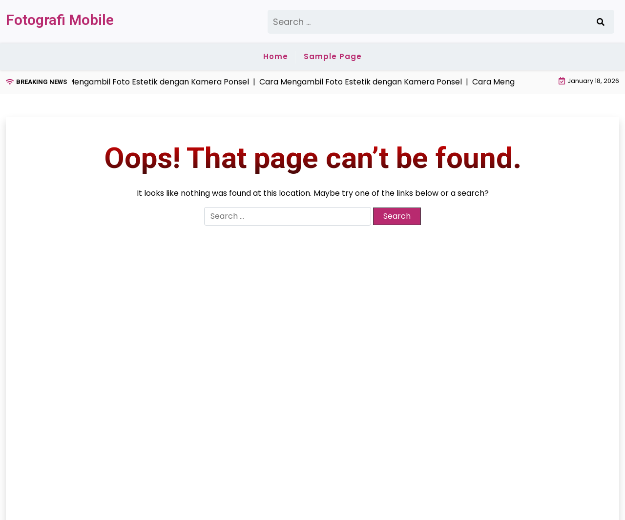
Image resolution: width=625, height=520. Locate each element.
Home (275, 56)
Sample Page (333, 56)
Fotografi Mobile (60, 19)
